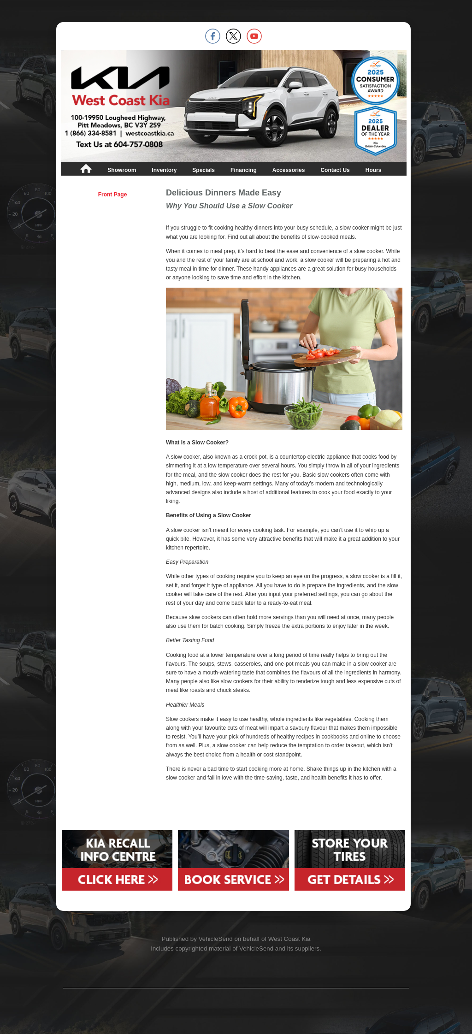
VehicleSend (216, 938)
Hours (374, 170)
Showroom (121, 170)
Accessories (288, 170)
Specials (203, 170)
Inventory (164, 170)
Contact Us (334, 170)
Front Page (112, 194)
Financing (243, 170)
